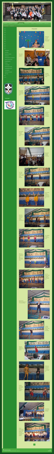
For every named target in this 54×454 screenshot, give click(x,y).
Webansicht (49, 450)
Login (50, 449)
